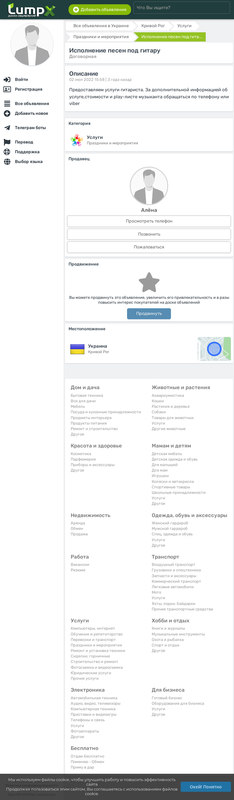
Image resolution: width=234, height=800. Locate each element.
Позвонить (149, 234)
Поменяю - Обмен (87, 761)
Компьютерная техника (93, 709)
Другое (77, 434)
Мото (156, 592)
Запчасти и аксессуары (174, 576)
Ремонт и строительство (94, 428)
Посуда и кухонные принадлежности (106, 412)
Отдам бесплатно (87, 756)
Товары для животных (173, 417)
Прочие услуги (85, 678)
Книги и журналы (168, 628)
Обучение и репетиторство (96, 634)
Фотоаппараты (85, 731)
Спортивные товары (171, 487)
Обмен (77, 528)
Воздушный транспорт (173, 564)
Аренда (78, 523)
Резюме (78, 570)
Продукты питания (89, 423)
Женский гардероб (170, 523)
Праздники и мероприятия (96, 645)
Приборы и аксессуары (93, 464)
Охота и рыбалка (168, 639)
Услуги (158, 423)
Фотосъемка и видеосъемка (97, 667)
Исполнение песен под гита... (172, 36)
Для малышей (165, 464)
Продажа (79, 534)
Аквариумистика (168, 395)
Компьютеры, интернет (93, 628)
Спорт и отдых (165, 645)
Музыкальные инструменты (178, 634)
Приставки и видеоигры (93, 714)
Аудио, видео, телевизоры (95, 703)
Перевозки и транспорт (93, 639)
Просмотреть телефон (149, 221)
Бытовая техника (87, 395)
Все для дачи (83, 401)
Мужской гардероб (170, 528)
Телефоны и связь (88, 720)
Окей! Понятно (206, 787)
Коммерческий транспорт (176, 581)
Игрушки (160, 475)
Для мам (160, 470)
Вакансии (80, 564)
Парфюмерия (83, 459)
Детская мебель (167, 453)
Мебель (78, 406)
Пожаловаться (149, 247)
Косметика (81, 453)
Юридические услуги (91, 673)
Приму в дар (82, 767)
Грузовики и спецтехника (176, 570)
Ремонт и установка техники (98, 650)
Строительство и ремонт (94, 661)
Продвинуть (149, 313)
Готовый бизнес (167, 698)
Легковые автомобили (173, 587)
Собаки (159, 412)
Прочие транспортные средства (182, 609)
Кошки (158, 401)
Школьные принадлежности (179, 492)
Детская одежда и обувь (175, 459)
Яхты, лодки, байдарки (173, 603)
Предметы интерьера (91, 417)
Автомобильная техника (94, 698)
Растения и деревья (171, 406)
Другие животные (169, 428)
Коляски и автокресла (173, 481)
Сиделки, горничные (90, 656)
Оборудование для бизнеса (178, 703)
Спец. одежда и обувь (172, 534)
